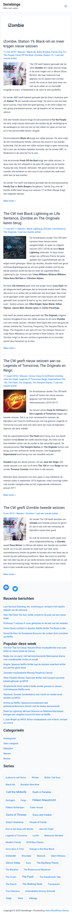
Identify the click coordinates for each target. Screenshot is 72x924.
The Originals (9, 232)
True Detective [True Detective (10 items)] (13, 891)
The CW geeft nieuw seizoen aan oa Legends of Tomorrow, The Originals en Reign (34, 366)
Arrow (32, 376)
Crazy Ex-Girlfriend (45, 376)
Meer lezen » (9, 201)
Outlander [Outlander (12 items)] (11, 855)
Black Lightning (34, 228)
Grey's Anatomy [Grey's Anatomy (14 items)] (15, 822)
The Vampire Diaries (42, 382)
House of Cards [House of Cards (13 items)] (38, 822)
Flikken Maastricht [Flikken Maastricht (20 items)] (44, 800)
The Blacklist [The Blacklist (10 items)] (12, 869)
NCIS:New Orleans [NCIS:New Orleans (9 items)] (35, 842)
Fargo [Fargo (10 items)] (23, 800)
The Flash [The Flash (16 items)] (28, 876)
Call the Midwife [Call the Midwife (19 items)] (16, 792)
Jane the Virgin (10, 379)
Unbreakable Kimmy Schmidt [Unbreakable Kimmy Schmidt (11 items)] (40, 891)
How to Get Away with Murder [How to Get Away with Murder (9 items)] (19, 829)
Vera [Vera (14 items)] (20, 898)
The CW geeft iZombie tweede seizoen (34, 508)
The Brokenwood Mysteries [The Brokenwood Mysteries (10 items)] (37, 869)
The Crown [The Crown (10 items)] (11, 877)
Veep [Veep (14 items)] (9, 898)
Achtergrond (9, 738)
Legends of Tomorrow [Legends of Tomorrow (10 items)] (16, 835)
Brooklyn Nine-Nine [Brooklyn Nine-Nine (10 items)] (30, 784)
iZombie (38, 55)
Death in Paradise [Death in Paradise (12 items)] (42, 792)
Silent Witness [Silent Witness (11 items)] (58, 856)
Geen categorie (10, 743)
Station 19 (48, 55)
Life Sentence (58, 228)
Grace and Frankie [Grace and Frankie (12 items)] (42, 814)
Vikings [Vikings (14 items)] (33, 898)
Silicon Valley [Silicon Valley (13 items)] (13, 862)
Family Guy (56, 52)
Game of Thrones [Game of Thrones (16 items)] (16, 814)
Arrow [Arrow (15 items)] (35, 777)
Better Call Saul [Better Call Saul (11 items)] (52, 777)
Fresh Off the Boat (24, 55)
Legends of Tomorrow (30, 379)
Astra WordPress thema (57, 910)
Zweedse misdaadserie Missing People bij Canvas (27, 672)
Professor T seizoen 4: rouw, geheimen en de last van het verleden (35, 623)
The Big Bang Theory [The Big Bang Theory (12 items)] (47, 862)
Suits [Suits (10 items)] (28, 863)
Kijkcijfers (8, 748)
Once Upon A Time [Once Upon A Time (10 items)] (15, 849)
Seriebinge (11, 4)
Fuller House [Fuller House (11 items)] (36, 807)
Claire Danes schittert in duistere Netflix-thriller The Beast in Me (34, 628)
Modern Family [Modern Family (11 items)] (13, 842)
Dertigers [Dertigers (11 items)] (10, 800)
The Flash (13, 382)
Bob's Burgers (43, 52)
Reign (44, 379)
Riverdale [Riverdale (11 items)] (26, 856)
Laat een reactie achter (29, 232)
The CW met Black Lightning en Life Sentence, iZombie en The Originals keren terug (31, 218)
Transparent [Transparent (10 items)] (54, 884)
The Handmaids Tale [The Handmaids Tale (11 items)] (50, 877)
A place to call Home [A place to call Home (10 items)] (16, 777)
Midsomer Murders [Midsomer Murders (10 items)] (53, 835)
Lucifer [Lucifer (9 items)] (36, 835)
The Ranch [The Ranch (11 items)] (11, 884)
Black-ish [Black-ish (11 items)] (10, 784)
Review (6, 758)
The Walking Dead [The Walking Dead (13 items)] (32, 884)
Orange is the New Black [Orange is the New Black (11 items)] (42, 849)
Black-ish (31, 52)
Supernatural (54, 379)
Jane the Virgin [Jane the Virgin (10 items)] (46, 829)
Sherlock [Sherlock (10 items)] (41, 856)
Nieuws (21, 52)
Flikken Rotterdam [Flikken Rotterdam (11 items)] (15, 807)
